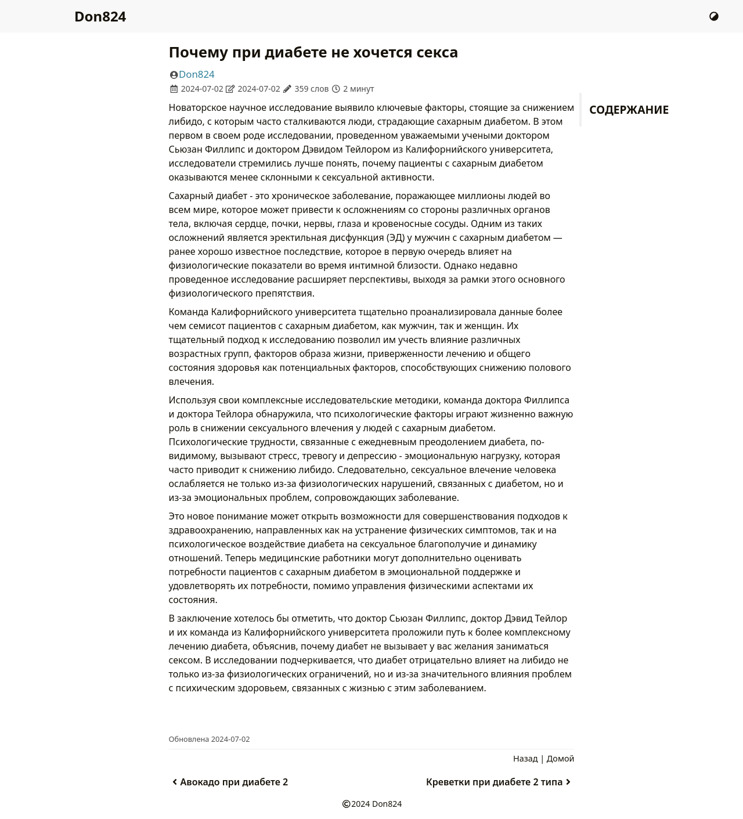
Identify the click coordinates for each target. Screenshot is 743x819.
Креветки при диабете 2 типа (500, 781)
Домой (561, 758)
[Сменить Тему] (714, 16)
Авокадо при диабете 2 (228, 781)
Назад (525, 758)
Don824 (100, 16)
